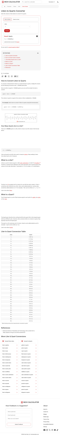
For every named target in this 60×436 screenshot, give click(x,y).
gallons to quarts (29, 345)
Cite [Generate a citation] (16, 76)
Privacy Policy (46, 421)
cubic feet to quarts (29, 365)
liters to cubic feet (10, 365)
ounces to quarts (29, 380)
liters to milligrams (10, 386)
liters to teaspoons (10, 359)
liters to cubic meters (10, 377)
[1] (40, 162)
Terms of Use (46, 419)
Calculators (52, 2)
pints (39, 197)
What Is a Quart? (9, 63)
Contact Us (45, 411)
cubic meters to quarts (29, 377)
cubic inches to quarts (29, 362)
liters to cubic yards (10, 368)
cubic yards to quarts (29, 368)
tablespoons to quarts (29, 356)
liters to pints (10, 348)
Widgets (45, 414)
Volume (14, 6)
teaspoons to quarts (29, 359)
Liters (19, 6)
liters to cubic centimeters (10, 374)
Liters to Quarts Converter (11, 55)
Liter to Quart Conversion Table (12, 65)
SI (8, 184)
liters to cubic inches (10, 362)
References (8, 67)
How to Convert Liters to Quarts (12, 57)
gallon (34, 197)
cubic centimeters (24, 163)
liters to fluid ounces (10, 354)
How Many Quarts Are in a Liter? (13, 59)
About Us (45, 409)
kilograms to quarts (29, 392)
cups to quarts (29, 351)
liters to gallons (10, 345)
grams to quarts (29, 389)
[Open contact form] (37, 36)
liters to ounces (10, 380)
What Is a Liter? (8, 61)
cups (6, 199)
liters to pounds (10, 383)
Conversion (9, 6)
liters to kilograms (10, 392)
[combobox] (33, 2)
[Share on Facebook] (5, 76)
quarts (11, 227)
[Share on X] (8, 76)
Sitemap (45, 426)
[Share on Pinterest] (12, 76)
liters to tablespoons (10, 356)
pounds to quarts (29, 383)
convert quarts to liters (13, 47)
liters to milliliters (10, 371)
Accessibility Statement (48, 424)
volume (26, 154)
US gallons (36, 163)
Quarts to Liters (16, 19)
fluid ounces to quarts (29, 354)
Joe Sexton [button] (6, 73)
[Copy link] (2, 76)
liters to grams (10, 389)
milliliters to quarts (29, 371)
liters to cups (10, 351)
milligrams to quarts (29, 386)
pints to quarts (29, 348)
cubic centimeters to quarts (29, 374)
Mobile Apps (46, 416)
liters (11, 190)
